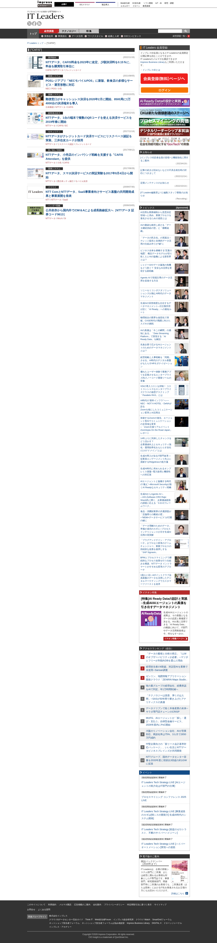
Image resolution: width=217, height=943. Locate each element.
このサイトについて (36, 904)
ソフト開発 (148, 3)
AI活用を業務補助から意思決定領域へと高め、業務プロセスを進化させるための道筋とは (155, 215)
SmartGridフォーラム (162, 919)
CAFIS (49, 70)
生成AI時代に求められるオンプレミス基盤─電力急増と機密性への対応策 (155, 471)
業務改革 (48, 36)
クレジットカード (73, 70)
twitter (29, 23)
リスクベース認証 (65, 144)
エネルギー (125, 6)
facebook (34, 23)
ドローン (136, 6)
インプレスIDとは (151, 70)
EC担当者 (137, 3)
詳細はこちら (177, 893)
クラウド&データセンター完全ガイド (66, 919)
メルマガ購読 (65, 904)
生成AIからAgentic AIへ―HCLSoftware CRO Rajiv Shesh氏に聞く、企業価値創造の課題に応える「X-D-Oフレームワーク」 (155, 500)
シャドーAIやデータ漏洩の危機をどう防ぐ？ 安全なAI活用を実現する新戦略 (156, 268)
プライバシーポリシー (114, 904)
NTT (48, 200)
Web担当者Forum (103, 919)
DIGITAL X (157, 923)
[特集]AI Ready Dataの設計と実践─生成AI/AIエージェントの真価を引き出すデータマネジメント (164, 603)
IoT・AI (158, 3)
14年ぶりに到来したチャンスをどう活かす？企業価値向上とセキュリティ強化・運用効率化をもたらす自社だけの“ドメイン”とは (155, 444)
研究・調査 (169, 3)
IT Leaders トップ (35, 43)
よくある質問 (44, 909)
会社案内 (97, 904)
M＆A (59, 218)
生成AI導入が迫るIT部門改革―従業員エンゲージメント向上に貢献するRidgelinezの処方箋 (155, 459)
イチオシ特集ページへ (175, 639)
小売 (60, 88)
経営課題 (49, 31)
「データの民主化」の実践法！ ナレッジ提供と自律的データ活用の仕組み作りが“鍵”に (155, 240)
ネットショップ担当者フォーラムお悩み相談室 (103, 923)
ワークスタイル (95, 36)
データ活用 (77, 36)
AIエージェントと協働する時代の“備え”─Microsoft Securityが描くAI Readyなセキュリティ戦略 (156, 484)
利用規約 (52, 904)
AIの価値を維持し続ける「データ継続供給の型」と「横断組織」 (155, 228)
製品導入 (105, 5)
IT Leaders (45, 16)
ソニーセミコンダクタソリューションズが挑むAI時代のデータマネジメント (155, 293)
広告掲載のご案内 (82, 904)
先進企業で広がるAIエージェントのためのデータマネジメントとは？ (155, 347)
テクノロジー (69, 31)
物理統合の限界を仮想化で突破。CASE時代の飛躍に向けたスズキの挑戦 (155, 320)
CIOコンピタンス (132, 36)
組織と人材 (113, 36)
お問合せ (31, 909)
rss (39, 23)
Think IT (89, 919)
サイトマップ (160, 904)
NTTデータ (58, 70)
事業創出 (62, 36)
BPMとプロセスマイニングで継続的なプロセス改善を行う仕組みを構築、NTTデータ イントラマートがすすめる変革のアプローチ (156, 563)
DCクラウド (85, 5)
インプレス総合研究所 (123, 919)
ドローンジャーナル (173, 923)
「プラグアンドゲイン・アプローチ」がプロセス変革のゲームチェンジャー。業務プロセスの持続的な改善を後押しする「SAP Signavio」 (155, 546)
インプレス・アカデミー (60, 927)
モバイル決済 (81, 181)
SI (65, 218)
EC (66, 125)
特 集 (89, 31)
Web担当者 (125, 3)
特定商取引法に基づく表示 (139, 904)
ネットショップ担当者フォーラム (64, 923)
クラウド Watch (143, 919)
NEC (48, 88)
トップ (33, 33)
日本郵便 (50, 107)
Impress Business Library (152, 62)
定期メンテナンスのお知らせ (154, 183)
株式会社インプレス (58, 916)
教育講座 (146, 6)
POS (54, 88)
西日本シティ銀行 (65, 181)
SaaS (65, 200)
